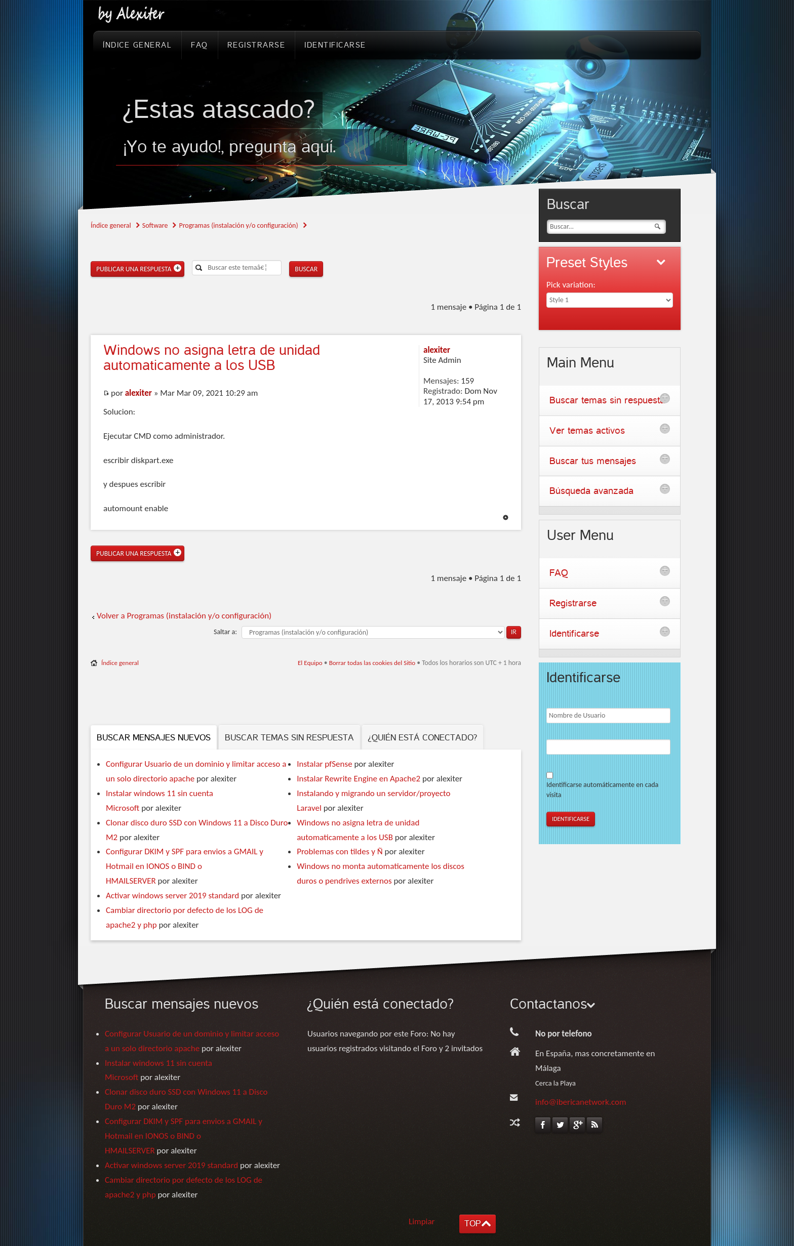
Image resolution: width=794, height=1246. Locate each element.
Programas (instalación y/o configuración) (238, 225)
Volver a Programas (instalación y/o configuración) (184, 615)
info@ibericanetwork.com (580, 1102)
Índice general (111, 225)
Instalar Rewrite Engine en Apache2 (358, 778)
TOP (472, 1223)
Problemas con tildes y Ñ (339, 851)
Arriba (505, 517)
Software (155, 225)
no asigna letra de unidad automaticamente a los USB (211, 358)
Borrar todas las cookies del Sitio (372, 663)
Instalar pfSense (324, 764)
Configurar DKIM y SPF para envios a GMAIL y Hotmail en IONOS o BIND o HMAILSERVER (184, 866)
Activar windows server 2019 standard (172, 895)
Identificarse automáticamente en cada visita (602, 789)
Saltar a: (225, 632)
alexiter (138, 393)
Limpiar (422, 1221)
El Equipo (310, 663)
